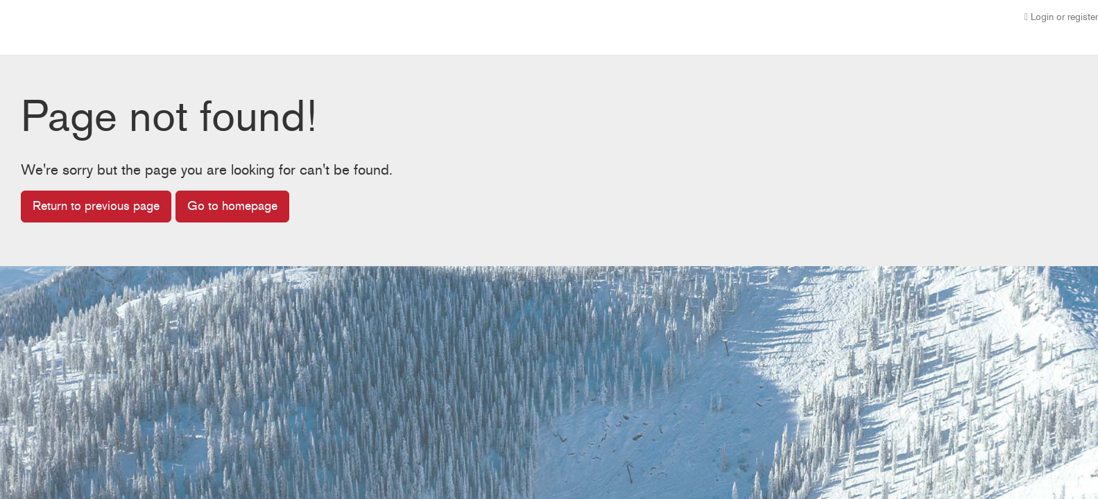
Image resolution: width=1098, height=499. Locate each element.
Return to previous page (96, 205)
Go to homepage (232, 205)
